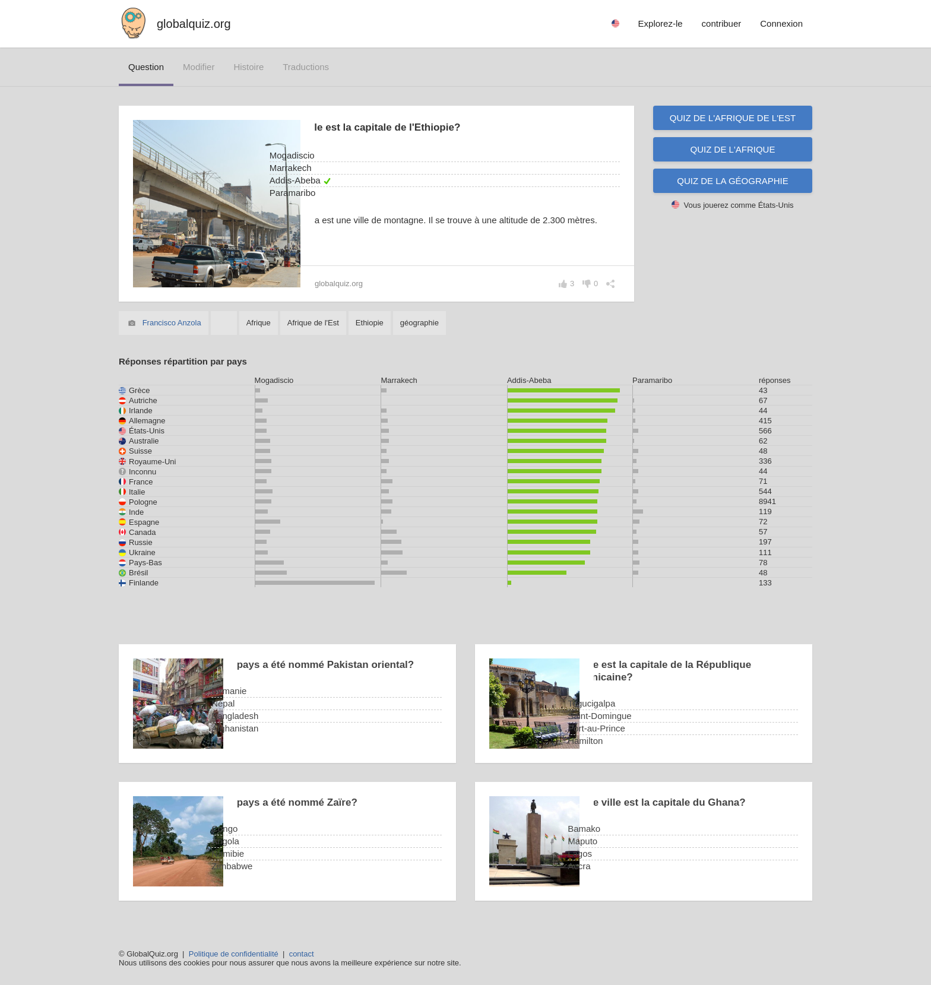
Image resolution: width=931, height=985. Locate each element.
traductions (306, 67)
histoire (248, 67)
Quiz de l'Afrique (733, 149)
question (146, 67)
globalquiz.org (194, 23)
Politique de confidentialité (233, 953)
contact (301, 953)
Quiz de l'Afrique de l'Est (733, 118)
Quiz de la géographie (732, 181)
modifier (198, 67)
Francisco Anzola (171, 322)
